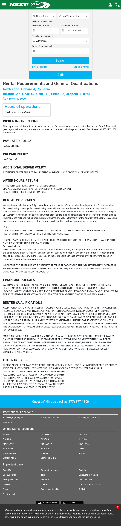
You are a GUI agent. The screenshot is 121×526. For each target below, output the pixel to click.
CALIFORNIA (46, 434)
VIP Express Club (10, 479)
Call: (61, 75)
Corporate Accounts (50, 470)
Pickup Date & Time (40, 25)
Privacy (6, 489)
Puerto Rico (46, 453)
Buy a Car (45, 479)
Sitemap (44, 484)
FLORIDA (7, 439)
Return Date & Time (69, 25)
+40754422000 (16, 98)
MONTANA (84, 444)
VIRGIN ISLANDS (48, 458)
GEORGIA (45, 439)
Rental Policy (8, 470)
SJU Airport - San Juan (89, 417)
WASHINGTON (9, 458)
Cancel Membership (50, 489)
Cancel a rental (81, 66)
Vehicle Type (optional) (42, 36)
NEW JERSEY (8, 448)
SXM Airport (8, 422)
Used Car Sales (85, 479)
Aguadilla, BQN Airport (13, 417)
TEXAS (82, 453)
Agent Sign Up (9, 494)
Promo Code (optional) (42, 46)
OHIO (81, 448)
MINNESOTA (46, 444)
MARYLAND (8, 444)
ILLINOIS (82, 439)
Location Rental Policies (90, 484)
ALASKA (7, 434)
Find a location (39, 66)
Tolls (43, 475)
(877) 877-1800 (78, 402)
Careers (6, 484)
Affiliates (83, 489)
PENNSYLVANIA (10, 453)
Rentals (82, 470)
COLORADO (84, 434)
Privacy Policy (32, 513)
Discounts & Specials (88, 475)
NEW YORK (46, 448)
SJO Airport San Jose (50, 417)
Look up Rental (9, 475)
